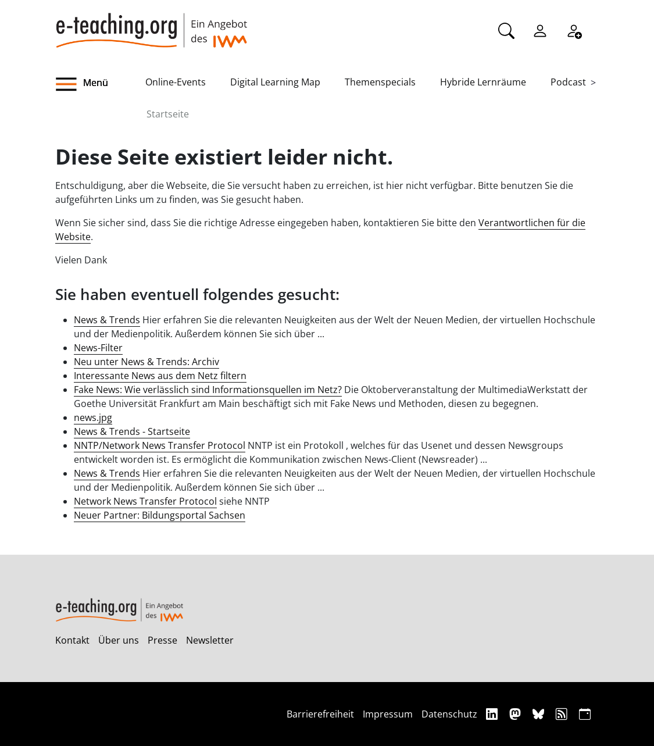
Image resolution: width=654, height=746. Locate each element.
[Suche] (506, 29)
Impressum (388, 714)
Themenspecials (380, 82)
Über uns (118, 640)
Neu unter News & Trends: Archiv (146, 361)
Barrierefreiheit (320, 714)
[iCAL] (585, 714)
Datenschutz (449, 714)
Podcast (568, 82)
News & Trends (107, 319)
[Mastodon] (516, 714)
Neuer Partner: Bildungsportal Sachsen (159, 515)
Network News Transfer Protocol (145, 501)
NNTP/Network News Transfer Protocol (159, 445)
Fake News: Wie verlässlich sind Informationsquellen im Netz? (208, 389)
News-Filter (98, 347)
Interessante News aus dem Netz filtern (160, 375)
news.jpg (93, 417)
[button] (100, 84)
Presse (162, 640)
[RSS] (563, 714)
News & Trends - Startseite (132, 431)
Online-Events (175, 82)
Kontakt (72, 640)
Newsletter (210, 640)
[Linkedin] (493, 714)
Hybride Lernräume (483, 82)
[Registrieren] (574, 29)
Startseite (167, 114)
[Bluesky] (540, 714)
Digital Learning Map (275, 82)
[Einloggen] (540, 29)
